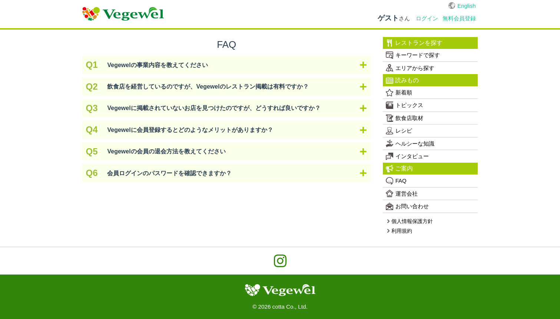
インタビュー (407, 156)
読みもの (402, 80)
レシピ (399, 130)
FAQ (396, 181)
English (466, 6)
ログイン (427, 18)
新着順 (399, 92)
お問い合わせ (407, 206)
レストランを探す (414, 43)
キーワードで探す (413, 55)
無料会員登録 (459, 18)
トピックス (404, 105)
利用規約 (399, 231)
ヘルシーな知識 (410, 143)
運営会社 (402, 193)
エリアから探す (410, 68)
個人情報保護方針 (410, 221)
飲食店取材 (404, 118)
